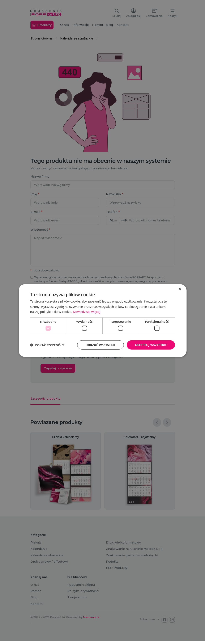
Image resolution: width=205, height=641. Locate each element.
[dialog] (102, 320)
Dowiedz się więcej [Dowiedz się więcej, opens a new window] (86, 311)
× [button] (179, 289)
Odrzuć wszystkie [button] (100, 345)
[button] (47, 345)
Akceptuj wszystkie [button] (150, 345)
